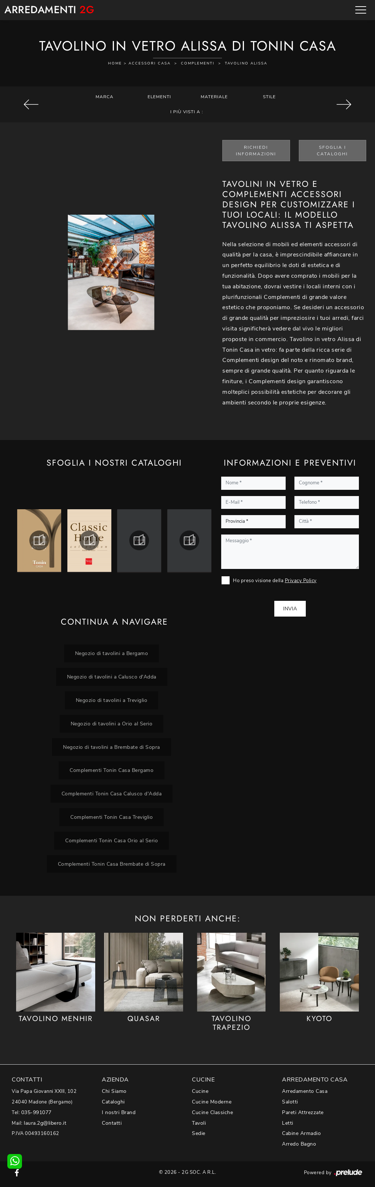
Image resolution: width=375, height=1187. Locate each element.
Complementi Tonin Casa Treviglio (111, 817)
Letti (287, 1123)
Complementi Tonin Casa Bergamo (111, 770)
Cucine (200, 1091)
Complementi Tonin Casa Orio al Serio (111, 840)
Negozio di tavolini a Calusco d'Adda (111, 676)
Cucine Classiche (212, 1112)
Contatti (112, 1123)
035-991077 (36, 1112)
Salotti (290, 1101)
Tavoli (199, 1123)
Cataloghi (113, 1101)
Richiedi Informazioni (256, 150)
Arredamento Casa (304, 1091)
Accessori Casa (150, 63)
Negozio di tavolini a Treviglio (112, 700)
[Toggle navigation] (361, 10)
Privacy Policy (301, 580)
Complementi (198, 63)
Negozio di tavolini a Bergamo (111, 653)
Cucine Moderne (211, 1101)
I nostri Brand (118, 1112)
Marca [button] (105, 97)
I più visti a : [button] (186, 112)
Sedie (198, 1133)
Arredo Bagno (299, 1143)
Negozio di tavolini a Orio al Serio (112, 723)
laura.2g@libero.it (45, 1123)
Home (115, 63)
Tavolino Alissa (246, 63)
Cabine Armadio (301, 1133)
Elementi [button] (159, 97)
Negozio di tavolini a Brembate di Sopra (111, 747)
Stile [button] (269, 97)
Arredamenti (49, 10)
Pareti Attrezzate (303, 1112)
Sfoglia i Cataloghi (332, 150)
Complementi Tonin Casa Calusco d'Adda (112, 793)
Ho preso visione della (275, 580)
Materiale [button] (214, 97)
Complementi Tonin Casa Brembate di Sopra (112, 864)
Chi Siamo (114, 1091)
